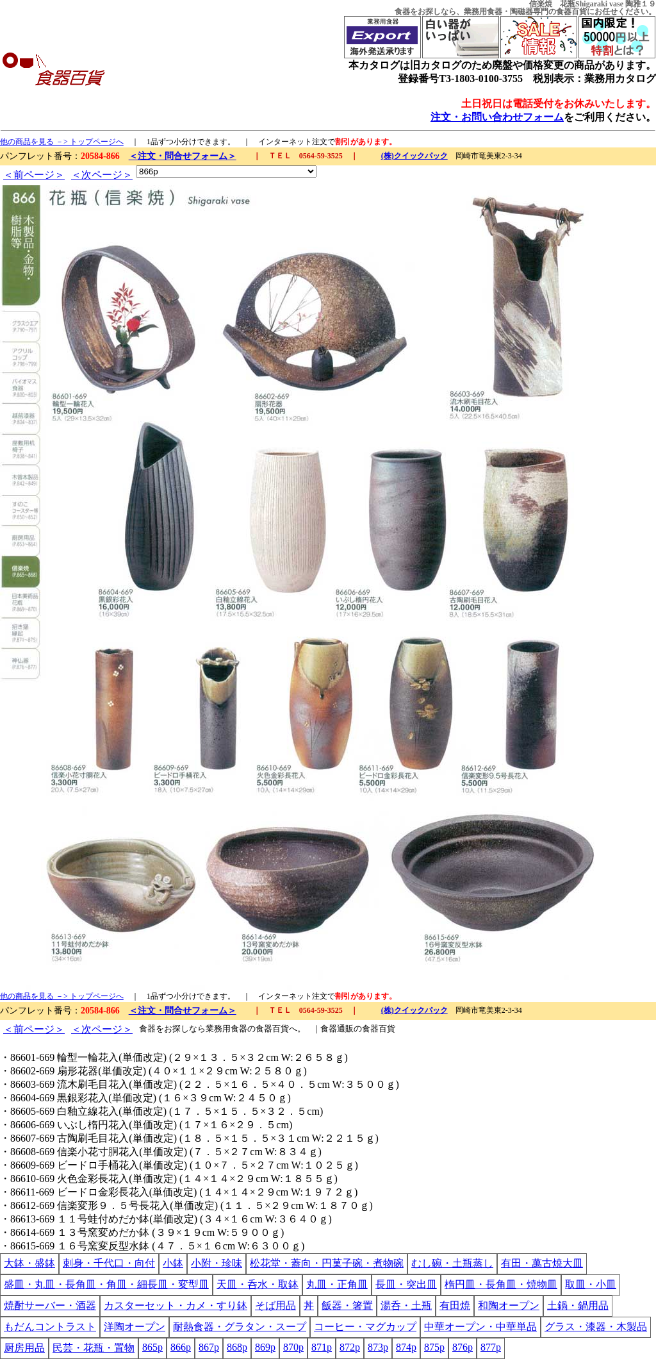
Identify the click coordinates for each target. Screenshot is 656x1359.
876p (462, 1347)
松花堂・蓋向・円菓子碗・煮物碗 (327, 1263)
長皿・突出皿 (406, 1284)
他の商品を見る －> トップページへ (62, 141)
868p (237, 1347)
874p (406, 1347)
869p (265, 1347)
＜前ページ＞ (34, 174)
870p (293, 1347)
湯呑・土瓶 (406, 1305)
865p (152, 1347)
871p (321, 1347)
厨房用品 (24, 1347)
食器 (402, 11)
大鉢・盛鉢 (29, 1263)
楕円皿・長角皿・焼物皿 (501, 1284)
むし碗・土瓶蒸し (452, 1263)
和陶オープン (508, 1305)
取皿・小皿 (590, 1284)
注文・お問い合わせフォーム (497, 117)
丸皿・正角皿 (337, 1284)
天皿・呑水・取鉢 (258, 1284)
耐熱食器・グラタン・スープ (239, 1326)
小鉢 (173, 1263)
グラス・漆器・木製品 (596, 1326)
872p (350, 1347)
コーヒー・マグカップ (365, 1326)
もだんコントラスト (50, 1326)
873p (378, 1347)
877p (490, 1347)
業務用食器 (483, 11)
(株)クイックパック (414, 155)
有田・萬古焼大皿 (542, 1263)
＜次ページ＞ (102, 174)
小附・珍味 (216, 1263)
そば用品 (275, 1305)
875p (434, 1347)
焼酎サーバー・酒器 (50, 1305)
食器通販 (337, 1028)
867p (209, 1347)
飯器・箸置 (347, 1305)
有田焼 (454, 1305)
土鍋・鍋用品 (578, 1305)
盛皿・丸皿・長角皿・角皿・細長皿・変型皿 (106, 1284)
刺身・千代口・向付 (109, 1263)
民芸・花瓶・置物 (94, 1347)
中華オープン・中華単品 (480, 1326)
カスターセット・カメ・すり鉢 (175, 1305)
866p (180, 1347)
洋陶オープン (134, 1326)
